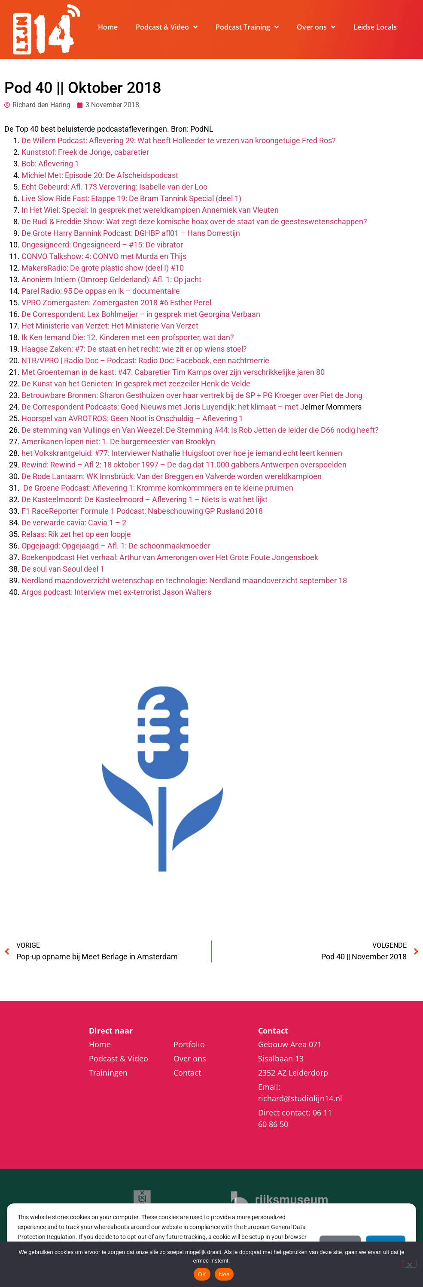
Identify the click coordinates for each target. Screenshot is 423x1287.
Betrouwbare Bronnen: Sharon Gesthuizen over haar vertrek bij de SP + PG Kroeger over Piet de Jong (191, 395)
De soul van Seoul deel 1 (62, 568)
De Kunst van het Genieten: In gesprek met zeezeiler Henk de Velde (135, 383)
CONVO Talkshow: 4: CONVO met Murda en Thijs (103, 256)
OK (202, 1274)
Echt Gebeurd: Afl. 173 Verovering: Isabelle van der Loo (114, 186)
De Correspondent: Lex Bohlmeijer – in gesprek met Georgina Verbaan (140, 314)
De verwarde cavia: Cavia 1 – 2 (73, 522)
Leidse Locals (375, 27)
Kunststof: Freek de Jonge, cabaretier (85, 152)
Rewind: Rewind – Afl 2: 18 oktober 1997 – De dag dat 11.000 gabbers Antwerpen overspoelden (184, 464)
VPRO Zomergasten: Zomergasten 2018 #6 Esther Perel (116, 302)
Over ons (316, 27)
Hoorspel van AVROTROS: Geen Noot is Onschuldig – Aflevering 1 (132, 418)
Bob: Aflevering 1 (50, 163)
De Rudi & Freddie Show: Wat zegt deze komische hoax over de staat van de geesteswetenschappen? (194, 221)
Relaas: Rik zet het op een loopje (76, 534)
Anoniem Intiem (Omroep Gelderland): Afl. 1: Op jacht (111, 279)
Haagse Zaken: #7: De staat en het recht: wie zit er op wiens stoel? (134, 348)
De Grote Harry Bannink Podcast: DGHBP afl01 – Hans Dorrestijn (130, 233)
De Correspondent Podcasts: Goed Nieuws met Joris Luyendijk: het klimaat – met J (162, 406)
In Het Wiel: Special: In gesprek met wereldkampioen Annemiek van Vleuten (150, 209)
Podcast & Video (167, 27)
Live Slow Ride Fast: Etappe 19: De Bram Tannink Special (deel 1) (131, 198)
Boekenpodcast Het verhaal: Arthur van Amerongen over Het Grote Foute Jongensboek (169, 557)
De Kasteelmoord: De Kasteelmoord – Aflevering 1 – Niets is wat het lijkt (144, 499)
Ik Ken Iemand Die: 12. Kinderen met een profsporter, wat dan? (127, 337)
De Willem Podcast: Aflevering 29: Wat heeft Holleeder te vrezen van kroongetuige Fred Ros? (178, 140)
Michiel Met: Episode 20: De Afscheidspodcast (99, 175)
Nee (224, 1274)
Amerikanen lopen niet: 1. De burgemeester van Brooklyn (118, 441)
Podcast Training (247, 27)
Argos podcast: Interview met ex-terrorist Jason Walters (116, 592)
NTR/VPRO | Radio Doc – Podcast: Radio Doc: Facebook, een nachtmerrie (145, 360)
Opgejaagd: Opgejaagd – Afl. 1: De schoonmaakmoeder (115, 545)
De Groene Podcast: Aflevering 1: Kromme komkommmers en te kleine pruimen (158, 487)
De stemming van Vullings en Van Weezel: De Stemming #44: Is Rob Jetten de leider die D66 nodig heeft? (200, 429)
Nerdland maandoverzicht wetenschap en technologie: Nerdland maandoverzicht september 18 (184, 580)
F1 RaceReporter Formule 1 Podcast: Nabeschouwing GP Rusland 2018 (142, 510)
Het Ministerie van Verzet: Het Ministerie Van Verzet (109, 325)
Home (108, 27)
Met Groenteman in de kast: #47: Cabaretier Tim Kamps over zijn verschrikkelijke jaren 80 (173, 372)
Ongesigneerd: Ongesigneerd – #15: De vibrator (102, 244)
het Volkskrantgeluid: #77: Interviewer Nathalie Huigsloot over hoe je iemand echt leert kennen (181, 453)
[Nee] (409, 1264)
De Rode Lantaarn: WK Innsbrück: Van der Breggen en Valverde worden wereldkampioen (171, 476)
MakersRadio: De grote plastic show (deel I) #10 (102, 267)
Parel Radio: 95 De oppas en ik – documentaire (100, 290)
